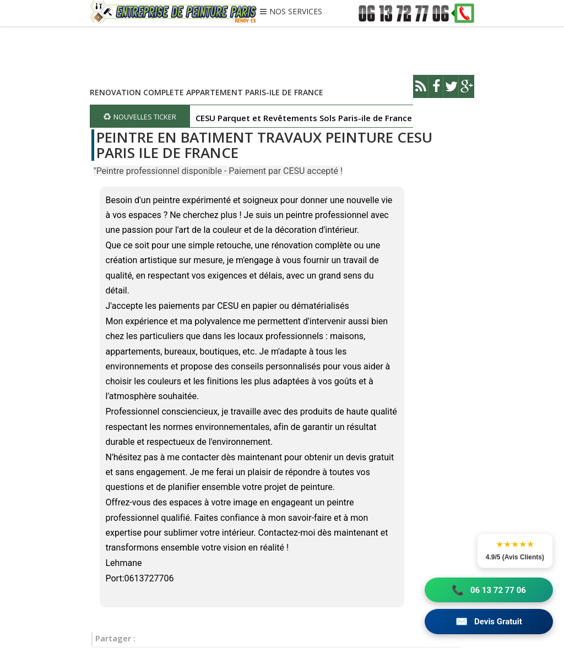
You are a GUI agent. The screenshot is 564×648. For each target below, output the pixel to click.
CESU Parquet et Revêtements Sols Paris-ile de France (304, 117)
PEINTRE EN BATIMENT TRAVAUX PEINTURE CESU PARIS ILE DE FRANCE (264, 145)
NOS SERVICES (295, 12)
